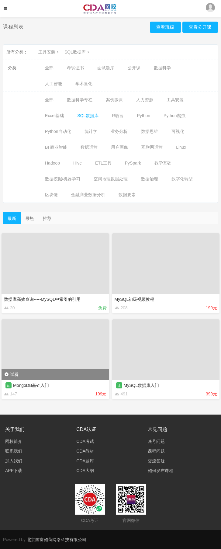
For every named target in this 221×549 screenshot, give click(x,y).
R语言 (117, 115)
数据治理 (149, 178)
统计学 (91, 131)
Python (143, 115)
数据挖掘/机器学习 (62, 178)
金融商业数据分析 (88, 194)
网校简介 (13, 441)
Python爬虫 (174, 115)
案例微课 (114, 99)
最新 (12, 218)
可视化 (177, 131)
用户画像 (119, 147)
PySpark (133, 163)
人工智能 (53, 83)
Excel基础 (54, 115)
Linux (181, 147)
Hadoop (52, 163)
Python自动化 (58, 131)
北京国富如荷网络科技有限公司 (56, 539)
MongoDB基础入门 (31, 385)
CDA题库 (85, 460)
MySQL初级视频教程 (134, 299)
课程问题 (156, 451)
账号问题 (156, 441)
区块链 (51, 194)
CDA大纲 (85, 470)
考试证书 (75, 67)
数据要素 (127, 194)
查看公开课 (200, 27)
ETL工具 (103, 163)
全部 (49, 67)
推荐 (47, 218)
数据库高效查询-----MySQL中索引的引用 (42, 299)
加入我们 (13, 460)
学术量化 (83, 83)
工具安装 (49, 52)
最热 (29, 218)
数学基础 (162, 163)
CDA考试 (85, 441)
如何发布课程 (160, 470)
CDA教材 (85, 451)
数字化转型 (182, 178)
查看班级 (165, 27)
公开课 (134, 67)
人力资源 (144, 99)
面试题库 (105, 67)
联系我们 (13, 451)
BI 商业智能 (56, 147)
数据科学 (162, 67)
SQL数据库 (77, 52)
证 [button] (8, 385)
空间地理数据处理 (111, 178)
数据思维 (149, 131)
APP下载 (13, 470)
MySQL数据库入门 (141, 385)
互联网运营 (152, 147)
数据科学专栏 (79, 99)
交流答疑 (156, 460)
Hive (77, 163)
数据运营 (89, 147)
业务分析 (119, 131)
